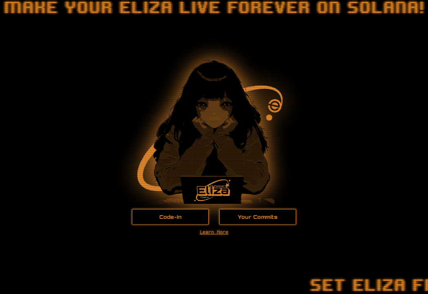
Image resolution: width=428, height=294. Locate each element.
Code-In (170, 217)
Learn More (214, 232)
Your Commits (258, 217)
